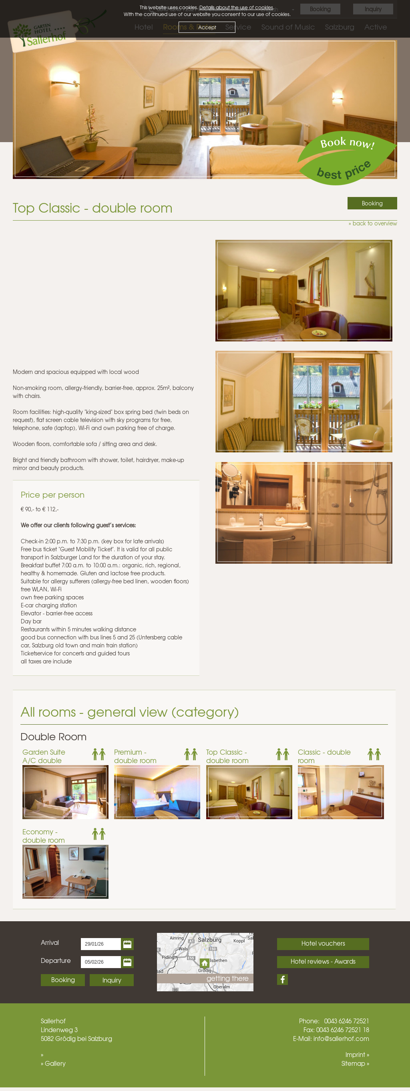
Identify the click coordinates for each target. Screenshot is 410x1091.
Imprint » (357, 1054)
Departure (56, 960)
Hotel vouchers (323, 943)
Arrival (50, 942)
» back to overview (373, 223)
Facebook (282, 979)
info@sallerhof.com (341, 1038)
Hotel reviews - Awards (323, 961)
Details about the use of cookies (236, 7)
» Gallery (53, 1063)
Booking (63, 979)
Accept (207, 27)
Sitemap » (355, 1063)
